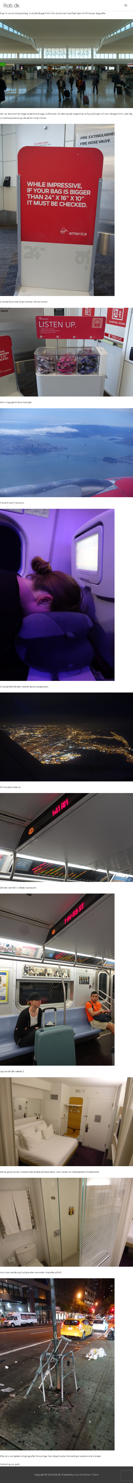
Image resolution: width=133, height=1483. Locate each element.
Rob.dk (11, 5)
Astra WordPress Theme (86, 1474)
